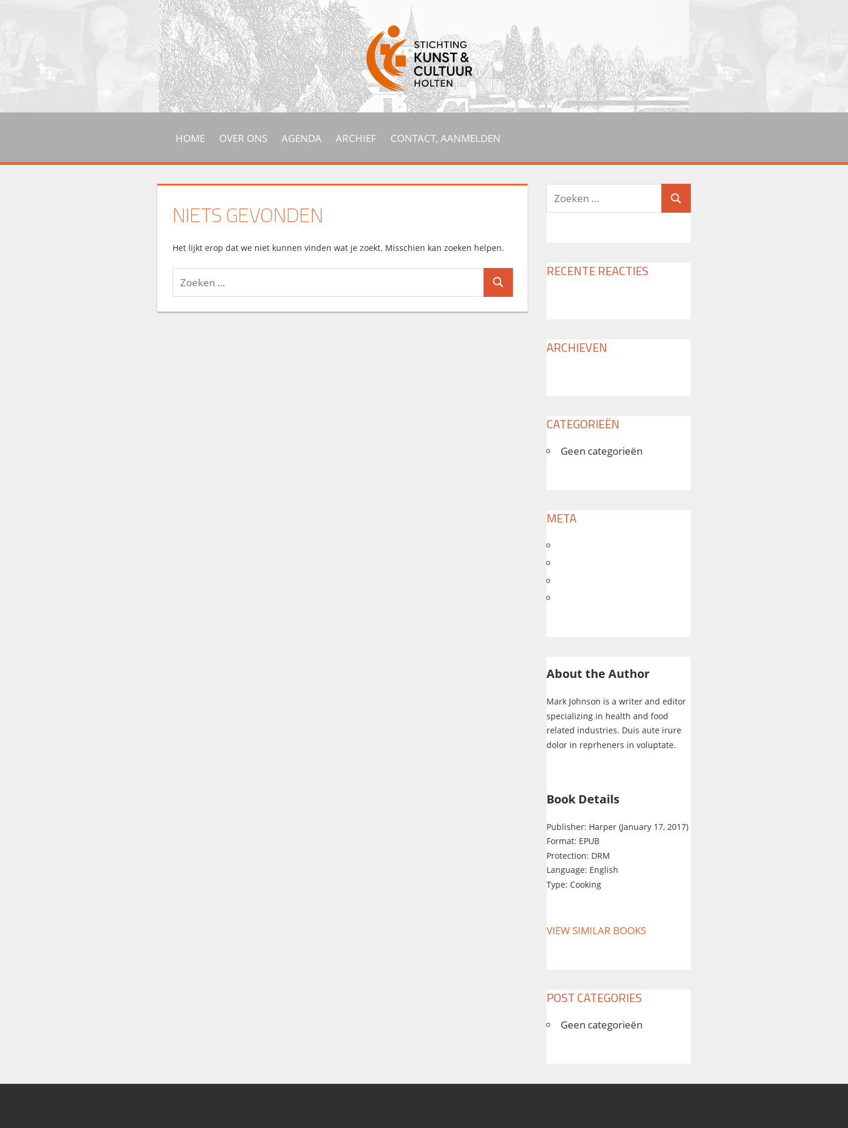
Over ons (243, 138)
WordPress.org (601, 597)
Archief (356, 138)
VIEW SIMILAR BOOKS (596, 930)
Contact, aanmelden (445, 138)
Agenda (301, 138)
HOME (190, 138)
